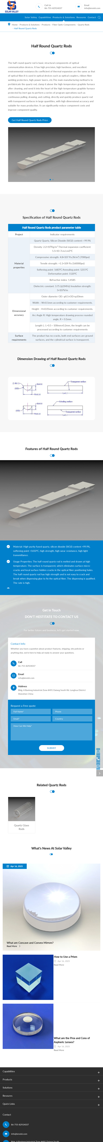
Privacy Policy (21, 1122)
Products (46, 24)
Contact (92, 18)
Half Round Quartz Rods (25, 28)
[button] (50, 180)
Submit (51, 748)
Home (15, 24)
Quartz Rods (83, 24)
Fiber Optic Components (64, 24)
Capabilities (45, 18)
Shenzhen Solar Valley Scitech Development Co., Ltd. (39, 1118)
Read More (12, 947)
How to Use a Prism (50, 957)
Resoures (81, 18)
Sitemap (6, 1122)
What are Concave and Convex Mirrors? (33, 943)
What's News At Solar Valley (51, 849)
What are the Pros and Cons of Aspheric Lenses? (67, 1004)
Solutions (52, 1051)
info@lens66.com (92, 8)
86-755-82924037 (53, 8)
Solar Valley (31, 18)
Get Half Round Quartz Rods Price (30, 120)
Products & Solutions (64, 18)
